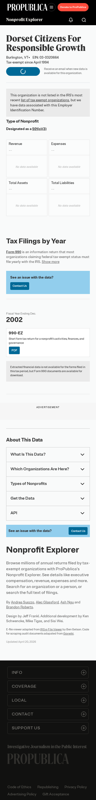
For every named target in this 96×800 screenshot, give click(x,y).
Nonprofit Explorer (24, 19)
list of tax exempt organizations (45, 100)
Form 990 (13, 252)
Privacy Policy (76, 787)
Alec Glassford (47, 602)
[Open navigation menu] (51, 7)
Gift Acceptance (55, 794)
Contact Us (20, 286)
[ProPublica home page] (38, 758)
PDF (14, 350)
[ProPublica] (27, 7)
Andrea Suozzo (22, 602)
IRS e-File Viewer (51, 629)
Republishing (47, 787)
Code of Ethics (19, 787)
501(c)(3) (39, 129)
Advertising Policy (21, 794)
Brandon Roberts (19, 607)
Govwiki (68, 633)
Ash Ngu (67, 602)
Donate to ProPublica (73, 7)
